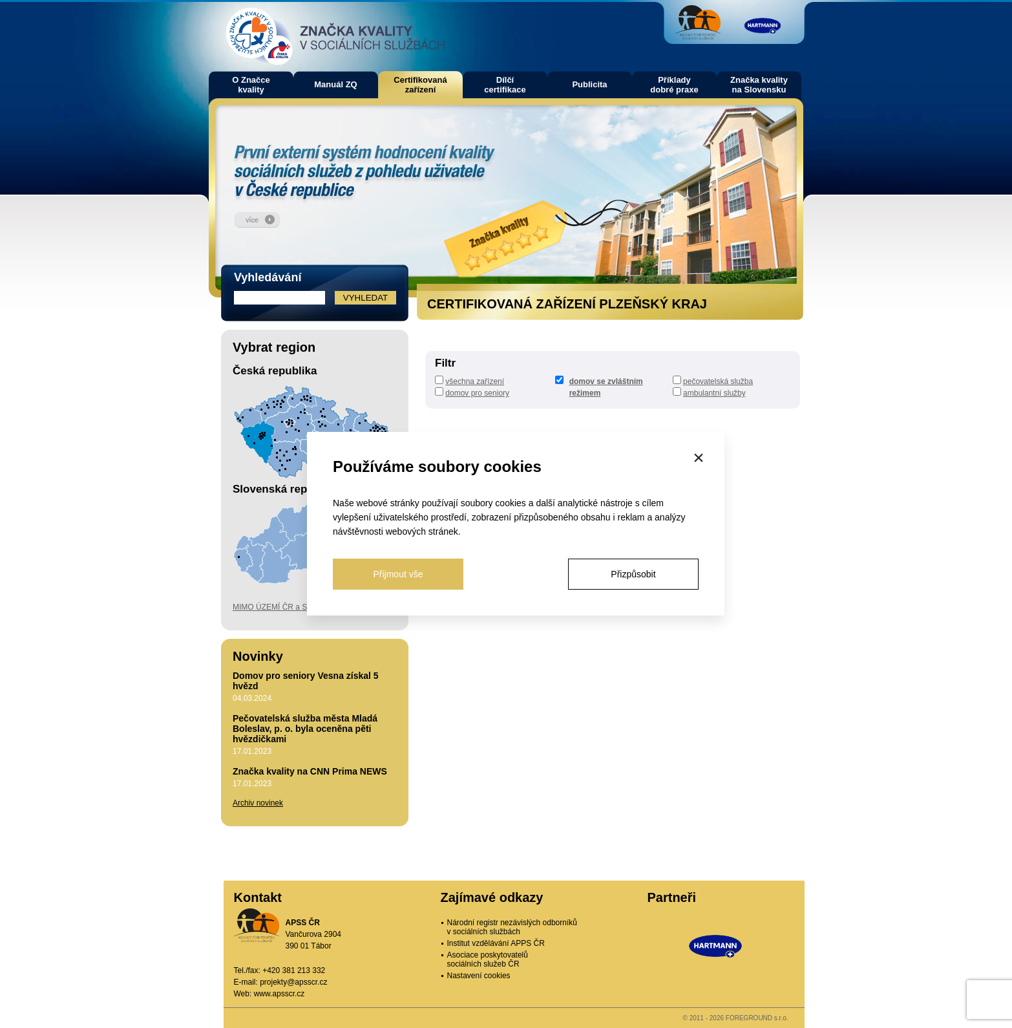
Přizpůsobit (633, 574)
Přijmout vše (398, 574)
